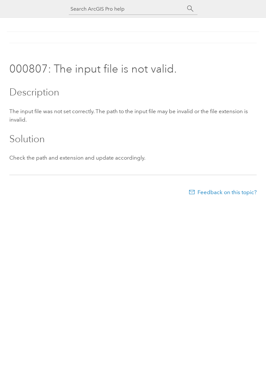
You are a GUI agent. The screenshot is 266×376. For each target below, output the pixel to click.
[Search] (190, 8)
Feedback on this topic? (227, 192)
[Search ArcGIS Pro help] (127, 9)
